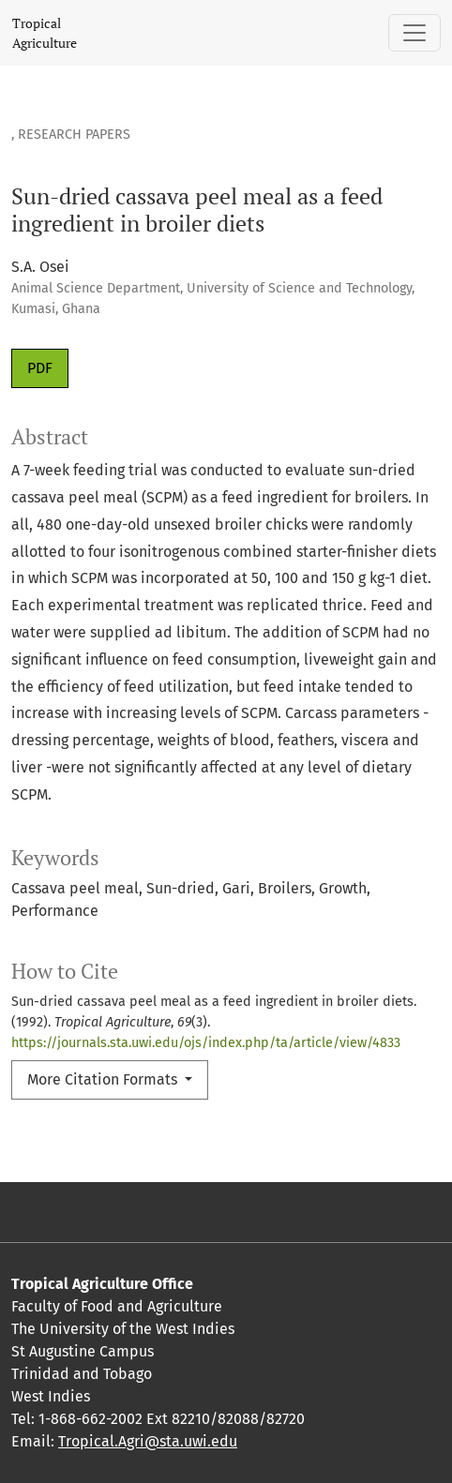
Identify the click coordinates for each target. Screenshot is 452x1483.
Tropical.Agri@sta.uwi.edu (147, 1441)
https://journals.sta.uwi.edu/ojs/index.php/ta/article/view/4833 (205, 1043)
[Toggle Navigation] (414, 33)
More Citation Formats (104, 1079)
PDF (40, 368)
